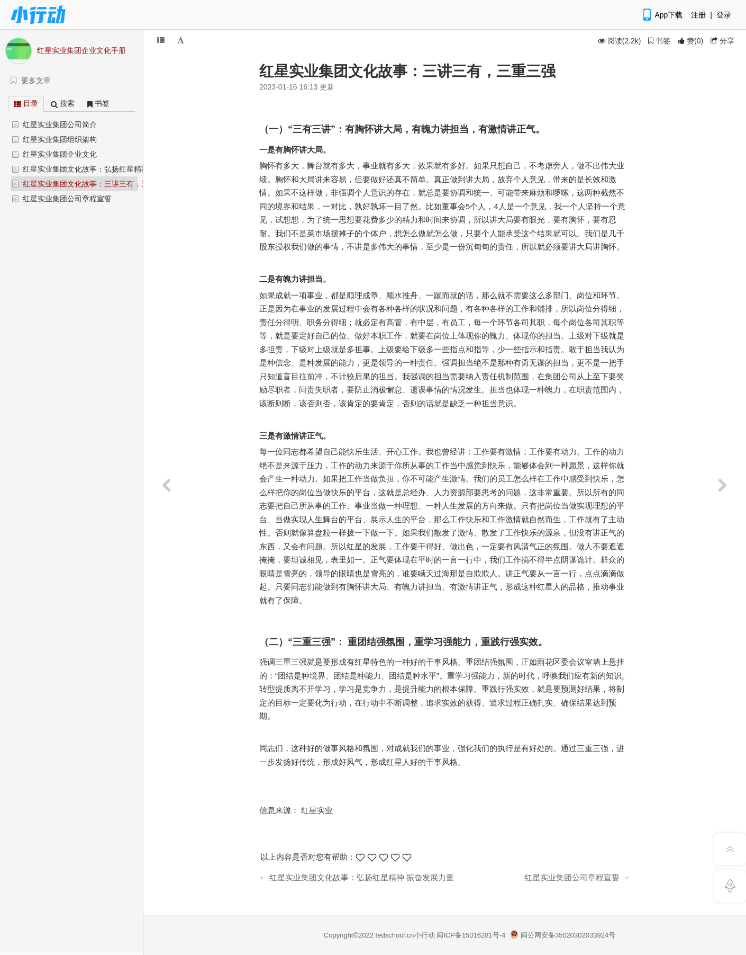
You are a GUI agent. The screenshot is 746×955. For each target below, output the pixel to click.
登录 (723, 15)
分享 (722, 41)
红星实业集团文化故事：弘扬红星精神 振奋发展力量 (109, 169)
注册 (698, 15)
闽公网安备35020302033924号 (562, 935)
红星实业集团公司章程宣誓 (67, 198)
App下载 (662, 15)
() (690, 41)
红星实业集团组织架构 (60, 139)
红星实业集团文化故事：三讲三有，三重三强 (97, 184)
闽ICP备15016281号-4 (470, 935)
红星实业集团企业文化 (60, 154)
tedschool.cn (395, 935)
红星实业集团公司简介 (60, 124)
